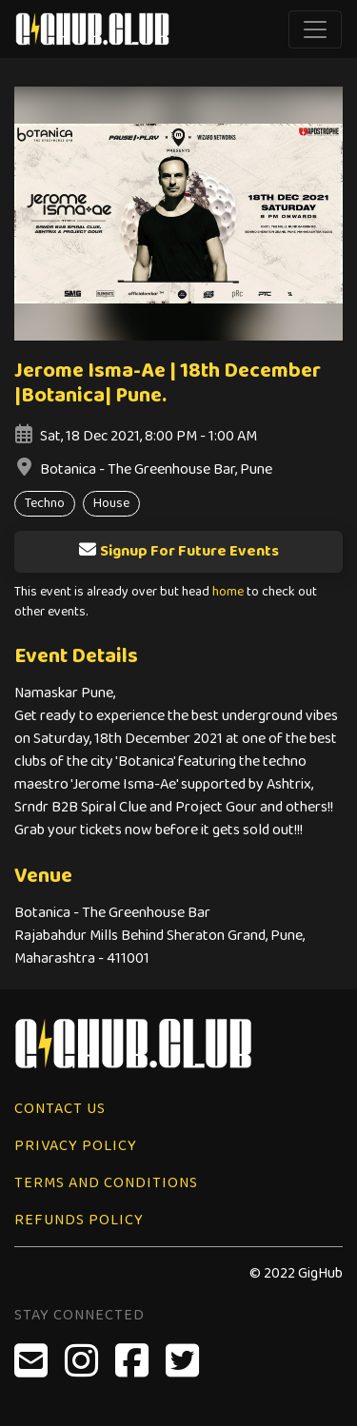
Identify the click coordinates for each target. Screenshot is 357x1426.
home (228, 592)
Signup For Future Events (178, 551)
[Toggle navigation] (315, 29)
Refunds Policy (79, 1220)
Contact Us (60, 1109)
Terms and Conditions (106, 1183)
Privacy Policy (75, 1146)
